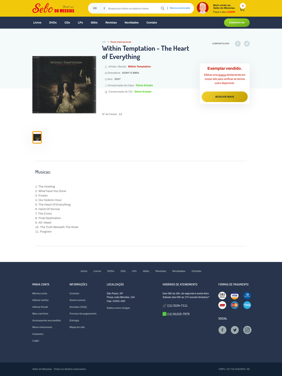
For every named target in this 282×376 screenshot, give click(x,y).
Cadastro (37, 334)
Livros (37, 22)
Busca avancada (180, 8)
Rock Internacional (121, 42)
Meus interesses (42, 327)
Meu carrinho (40, 313)
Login (35, 340)
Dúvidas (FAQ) (78, 307)
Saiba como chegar (118, 308)
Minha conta (39, 293)
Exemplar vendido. (224, 68)
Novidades (132, 22)
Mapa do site (77, 327)
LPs (80, 22)
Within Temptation (139, 66)
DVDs (53, 22)
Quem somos (78, 300)
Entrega (74, 320)
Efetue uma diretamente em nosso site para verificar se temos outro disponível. (225, 79)
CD (104, 42)
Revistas (111, 22)
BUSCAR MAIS (224, 96)
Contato (151, 22)
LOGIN (231, 12)
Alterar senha (40, 300)
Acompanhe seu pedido (46, 320)
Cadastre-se (237, 22)
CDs (67, 22)
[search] (134, 8)
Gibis (94, 22)
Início (84, 271)
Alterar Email (40, 307)
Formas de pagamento (83, 313)
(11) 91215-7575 (176, 314)
